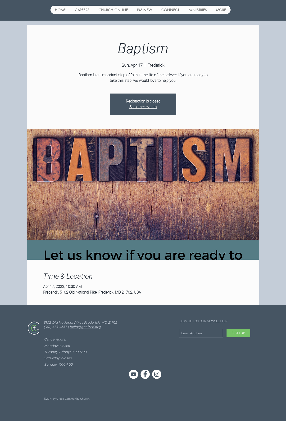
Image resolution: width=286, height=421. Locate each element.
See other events (143, 107)
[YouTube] (133, 374)
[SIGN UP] (238, 333)
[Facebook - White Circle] (145, 374)
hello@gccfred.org (85, 327)
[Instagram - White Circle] (156, 374)
